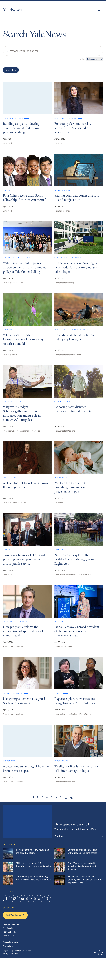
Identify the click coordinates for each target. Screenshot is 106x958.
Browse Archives (11, 924)
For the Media (9, 931)
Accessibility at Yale (11, 942)
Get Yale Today (15, 914)
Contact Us (8, 935)
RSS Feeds (8, 928)
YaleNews (12, 10)
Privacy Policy (8, 946)
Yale (98, 953)
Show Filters (11, 70)
